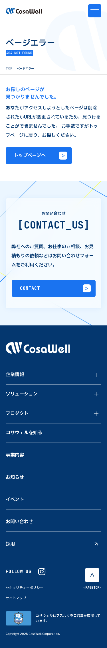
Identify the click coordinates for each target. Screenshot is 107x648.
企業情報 (15, 374)
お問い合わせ (19, 521)
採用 (52, 544)
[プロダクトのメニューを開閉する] (96, 413)
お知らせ (15, 477)
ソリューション (22, 394)
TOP (9, 68)
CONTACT (55, 288)
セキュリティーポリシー (24, 587)
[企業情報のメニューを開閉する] (96, 375)
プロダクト (17, 413)
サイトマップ (16, 598)
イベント (15, 499)
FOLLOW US (25, 571)
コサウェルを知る (24, 432)
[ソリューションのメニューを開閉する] (96, 394)
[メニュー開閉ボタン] (94, 10)
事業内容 (15, 455)
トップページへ (40, 156)
